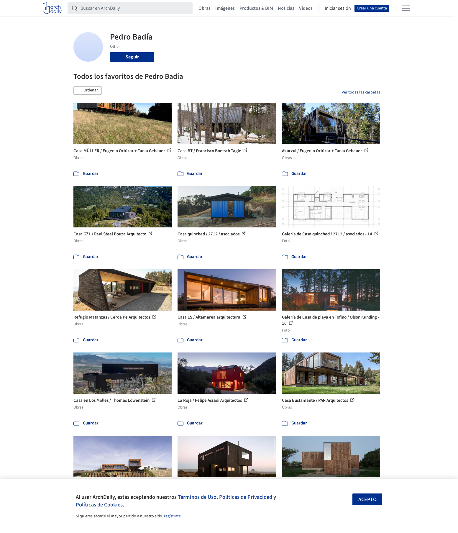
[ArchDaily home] (52, 8)
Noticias (286, 8)
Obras (204, 8)
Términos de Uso (197, 497)
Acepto (367, 499)
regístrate (172, 516)
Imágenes (225, 8)
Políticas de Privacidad (245, 497)
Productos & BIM (256, 8)
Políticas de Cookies (99, 505)
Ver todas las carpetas (361, 92)
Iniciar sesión (338, 8)
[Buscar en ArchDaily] (135, 8)
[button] (87, 90)
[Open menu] (406, 8)
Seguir (132, 57)
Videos (306, 8)
